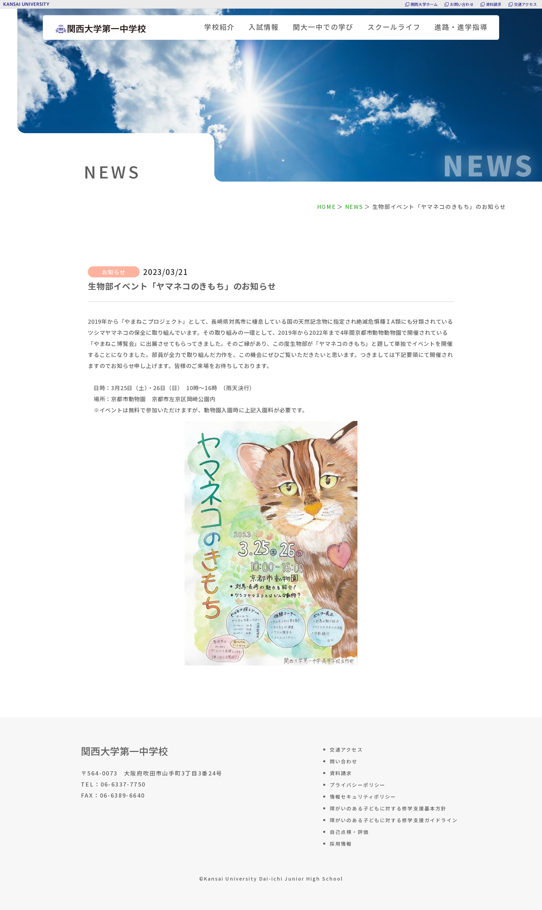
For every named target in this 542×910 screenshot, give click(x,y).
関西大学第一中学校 (124, 751)
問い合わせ (344, 761)
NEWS (354, 206)
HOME (326, 206)
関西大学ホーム (424, 4)
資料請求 (494, 4)
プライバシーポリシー (357, 784)
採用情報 (341, 843)
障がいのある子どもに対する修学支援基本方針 (388, 808)
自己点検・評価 (349, 831)
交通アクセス (525, 4)
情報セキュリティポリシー (363, 796)
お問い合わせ (461, 4)
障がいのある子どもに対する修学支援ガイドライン (394, 820)
